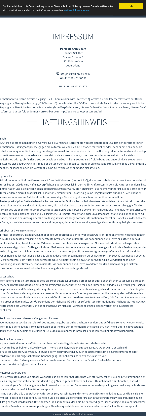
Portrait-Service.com (84, 414)
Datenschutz (69, 414)
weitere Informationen (76, 10)
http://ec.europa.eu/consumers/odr (81, 111)
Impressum (58, 414)
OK (131, 6)
